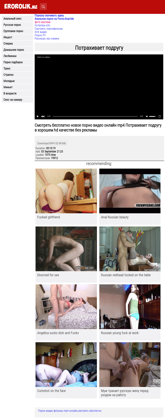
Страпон (8, 74)
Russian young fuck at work (120, 333)
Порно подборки (13, 62)
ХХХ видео (41, 32)
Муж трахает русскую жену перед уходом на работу (124, 393)
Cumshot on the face (51, 391)
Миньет (7, 87)
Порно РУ (40, 35)
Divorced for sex (48, 275)
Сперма (8, 43)
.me (20, 7)
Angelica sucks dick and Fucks (58, 333)
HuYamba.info (42, 25)
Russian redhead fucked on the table (126, 275)
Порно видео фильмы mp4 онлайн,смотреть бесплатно (69, 410)
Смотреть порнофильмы (49, 28)
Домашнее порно (13, 49)
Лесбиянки (9, 56)
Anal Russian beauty (114, 217)
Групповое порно (13, 31)
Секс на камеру (12, 99)
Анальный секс (12, 18)
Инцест (7, 37)
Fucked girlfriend (48, 217)
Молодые (9, 81)
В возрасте (9, 93)
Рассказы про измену (47, 38)
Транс (6, 68)
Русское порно (12, 25)
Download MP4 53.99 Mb (51, 143)
